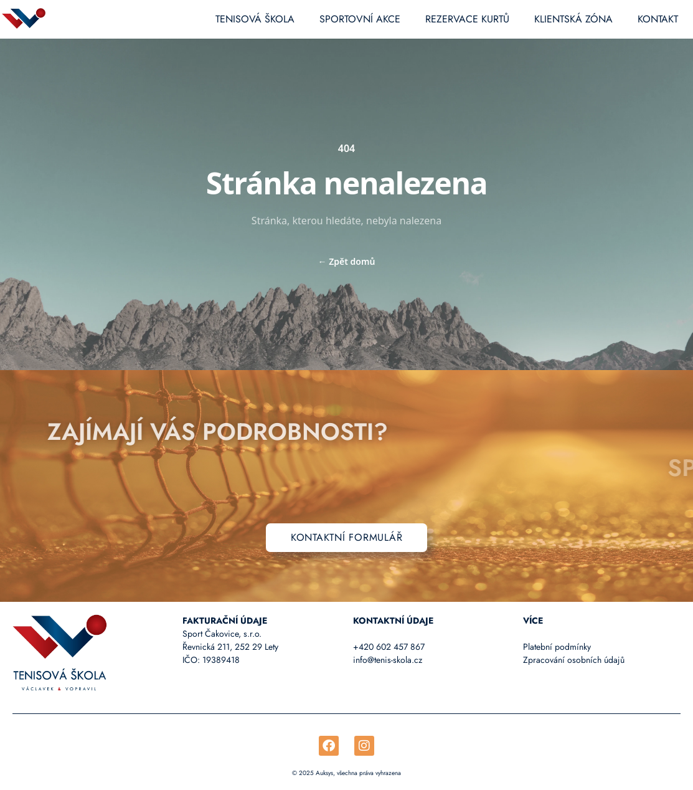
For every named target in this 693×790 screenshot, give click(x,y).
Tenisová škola (255, 19)
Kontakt (658, 19)
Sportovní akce (359, 19)
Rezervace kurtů (467, 19)
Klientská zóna (573, 19)
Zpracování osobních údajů (574, 660)
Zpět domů (346, 261)
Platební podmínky (557, 646)
